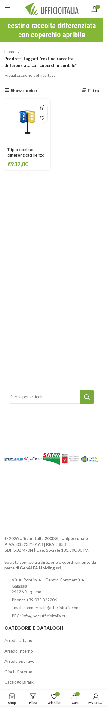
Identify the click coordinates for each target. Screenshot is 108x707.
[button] (42, 107)
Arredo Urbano (18, 640)
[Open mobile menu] (8, 9)
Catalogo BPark (19, 681)
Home (10, 51)
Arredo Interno (18, 650)
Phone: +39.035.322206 (34, 599)
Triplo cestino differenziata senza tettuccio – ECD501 (26, 155)
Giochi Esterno (18, 671)
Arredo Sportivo (19, 661)
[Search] (52, 397)
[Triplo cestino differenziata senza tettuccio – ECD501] (27, 122)
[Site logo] (52, 8)
